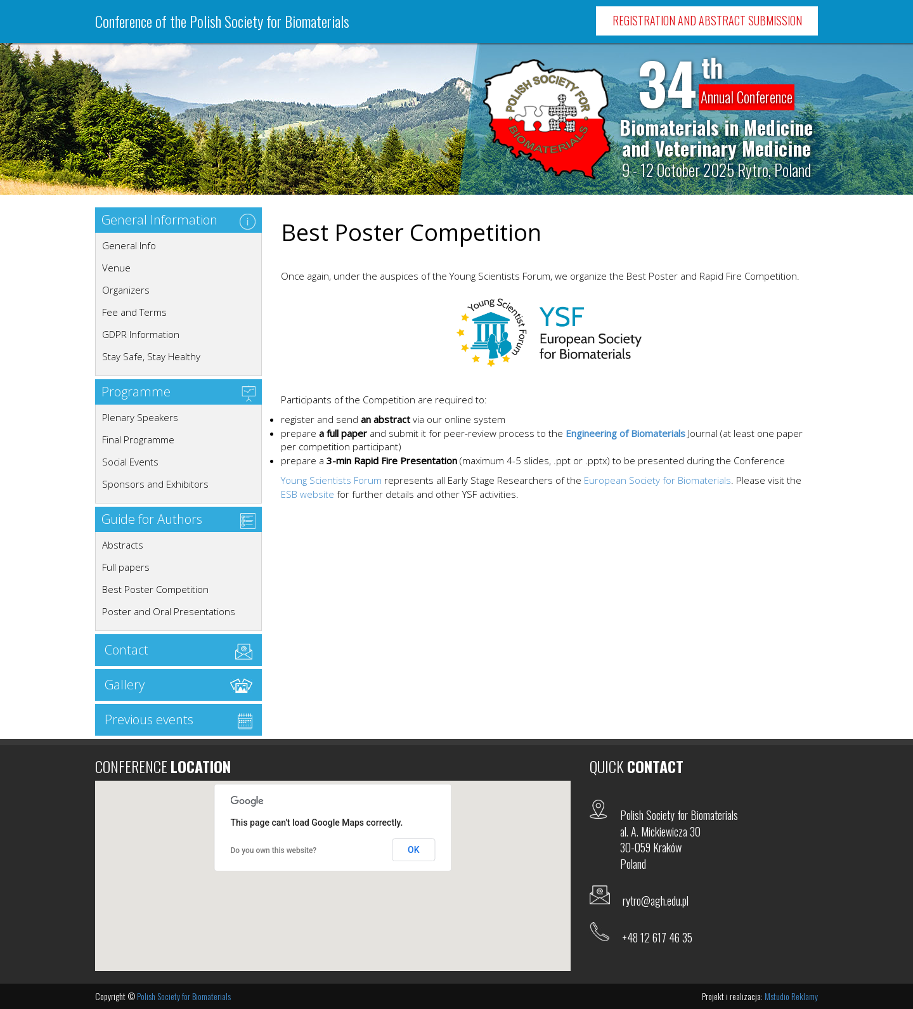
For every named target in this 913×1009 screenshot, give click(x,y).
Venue (116, 267)
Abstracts (122, 544)
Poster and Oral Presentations (168, 611)
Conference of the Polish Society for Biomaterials (222, 21)
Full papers (126, 567)
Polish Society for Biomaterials (184, 996)
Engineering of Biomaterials (625, 433)
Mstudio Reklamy (791, 996)
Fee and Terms (134, 312)
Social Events (130, 461)
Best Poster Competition (155, 589)
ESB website (307, 494)
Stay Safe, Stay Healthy (151, 356)
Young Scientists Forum (331, 480)
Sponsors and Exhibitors (155, 484)
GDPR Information (140, 334)
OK (414, 850)
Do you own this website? (274, 850)
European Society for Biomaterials (657, 480)
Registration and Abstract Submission (707, 20)
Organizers (126, 289)
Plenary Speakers (140, 417)
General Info (129, 245)
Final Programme (138, 439)
